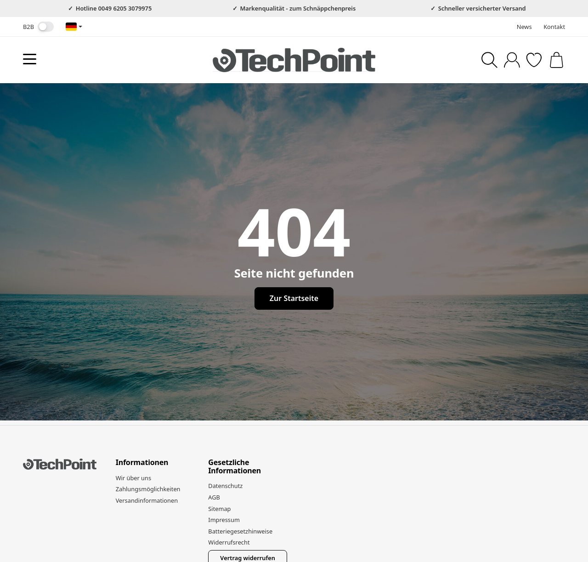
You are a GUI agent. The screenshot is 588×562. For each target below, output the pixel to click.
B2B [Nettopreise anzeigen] (38, 27)
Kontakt (554, 27)
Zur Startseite (294, 298)
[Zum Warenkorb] (556, 59)
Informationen (142, 463)
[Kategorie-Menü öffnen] (29, 59)
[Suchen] (489, 59)
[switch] (46, 27)
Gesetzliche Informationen (234, 467)
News (524, 27)
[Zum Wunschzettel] (534, 59)
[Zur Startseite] (294, 60)
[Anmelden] (511, 59)
